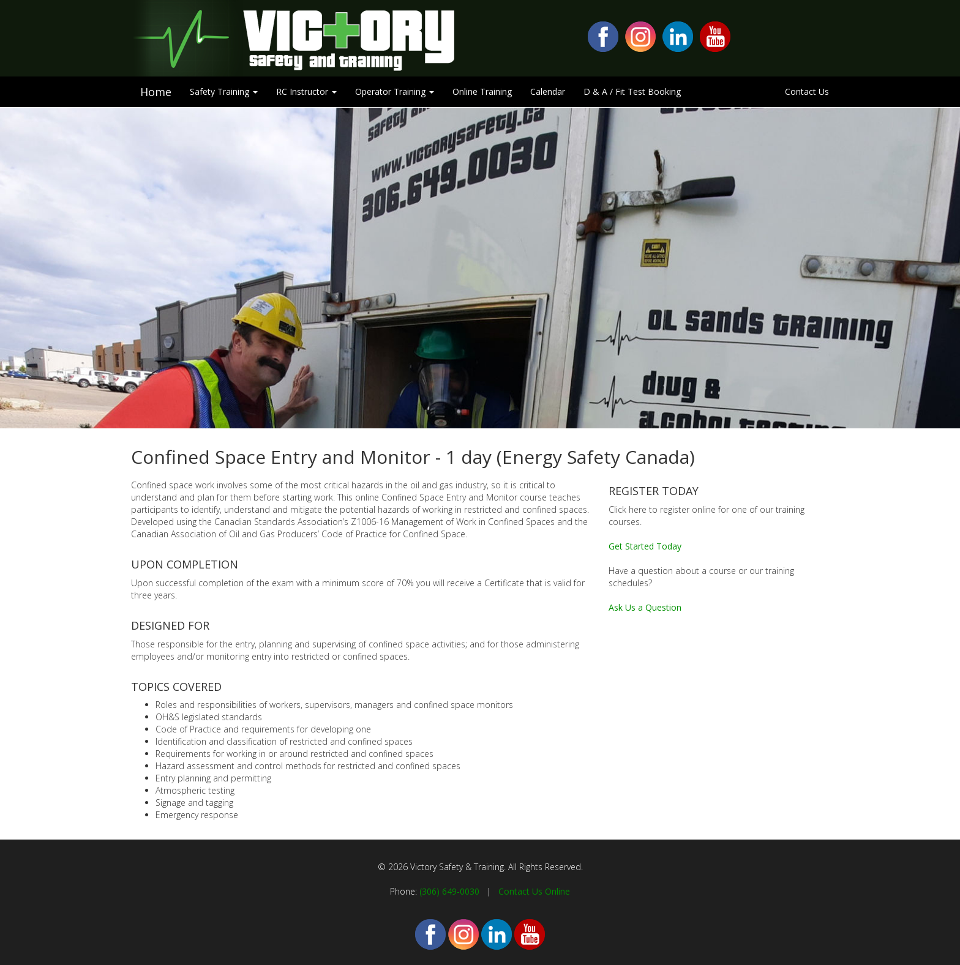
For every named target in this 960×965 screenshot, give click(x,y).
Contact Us (807, 91)
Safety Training (224, 91)
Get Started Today (645, 546)
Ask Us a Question (645, 607)
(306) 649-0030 (449, 891)
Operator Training (394, 91)
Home (155, 91)
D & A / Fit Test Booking (632, 91)
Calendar (547, 91)
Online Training (482, 91)
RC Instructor (306, 91)
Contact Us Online (534, 891)
